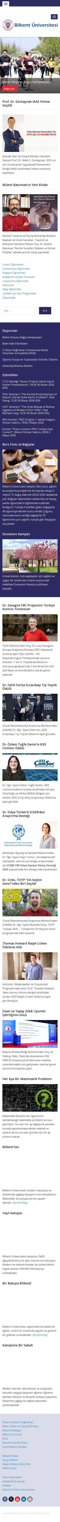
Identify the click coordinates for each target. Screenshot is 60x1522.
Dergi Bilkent (10, 1460)
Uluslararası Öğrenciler (16, 268)
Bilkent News (10, 1456)
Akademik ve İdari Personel (18, 277)
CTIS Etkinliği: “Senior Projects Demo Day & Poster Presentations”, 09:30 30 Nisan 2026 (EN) (28, 385)
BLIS (5, 1438)
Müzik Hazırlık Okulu (14, 1442)
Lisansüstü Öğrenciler (15, 281)
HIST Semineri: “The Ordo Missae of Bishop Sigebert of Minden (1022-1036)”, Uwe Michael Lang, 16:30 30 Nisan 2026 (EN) (28, 410)
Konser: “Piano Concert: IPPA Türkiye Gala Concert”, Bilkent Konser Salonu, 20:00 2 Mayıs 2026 (27, 432)
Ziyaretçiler (9, 297)
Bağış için (9, 88)
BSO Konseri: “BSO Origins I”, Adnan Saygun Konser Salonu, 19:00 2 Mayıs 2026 (28, 421)
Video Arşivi (9, 1468)
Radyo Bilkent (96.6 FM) (16, 1464)
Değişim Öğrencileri (14, 273)
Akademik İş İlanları (13, 1481)
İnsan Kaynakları (12, 1477)
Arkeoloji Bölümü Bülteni (17, 366)
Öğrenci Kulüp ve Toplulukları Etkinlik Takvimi (30, 359)
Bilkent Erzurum (12, 1434)
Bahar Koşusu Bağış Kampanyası (26, 82)
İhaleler (6, 1485)
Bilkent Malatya (11, 1430)
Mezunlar (8, 285)
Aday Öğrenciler (11, 289)
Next (57, 65)
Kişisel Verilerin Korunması (18, 1489)
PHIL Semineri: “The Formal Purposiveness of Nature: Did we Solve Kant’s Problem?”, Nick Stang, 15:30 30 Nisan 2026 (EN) (29, 397)
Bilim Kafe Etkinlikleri (15, 343)
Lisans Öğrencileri (13, 264)
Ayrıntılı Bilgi (20, 1202)
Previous (2, 65)
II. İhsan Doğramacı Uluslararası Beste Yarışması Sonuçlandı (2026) (25, 351)
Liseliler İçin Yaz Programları (19, 293)
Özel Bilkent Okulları (14, 1447)
